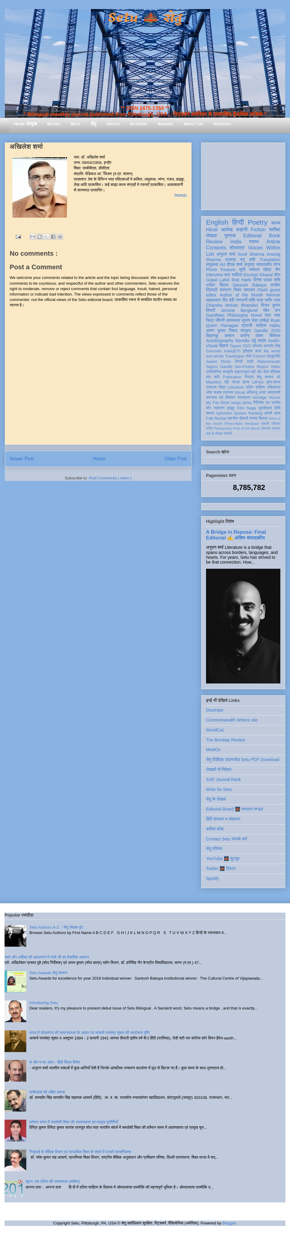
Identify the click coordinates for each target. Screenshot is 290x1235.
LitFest (257, 382)
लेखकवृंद (180, 195)
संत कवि (213, 377)
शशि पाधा (256, 300)
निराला (249, 377)
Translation (269, 259)
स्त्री (250, 362)
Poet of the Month (246, 428)
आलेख (227, 229)
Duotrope (215, 710)
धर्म (221, 397)
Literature (236, 387)
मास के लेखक (214, 433)
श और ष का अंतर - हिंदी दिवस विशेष (54, 1062)
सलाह (217, 392)
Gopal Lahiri (218, 279)
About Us (193, 123)
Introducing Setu (43, 1002)
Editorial (252, 235)
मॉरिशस (275, 372)
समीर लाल (272, 300)
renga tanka (241, 403)
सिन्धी (239, 362)
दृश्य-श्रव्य (273, 382)
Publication (232, 377)
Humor (274, 397)
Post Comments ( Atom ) (110, 478)
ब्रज (277, 413)
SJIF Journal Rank (223, 779)
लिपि (277, 408)
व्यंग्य (276, 264)
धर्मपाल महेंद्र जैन (264, 269)
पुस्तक (230, 235)
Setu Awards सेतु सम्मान (48, 973)
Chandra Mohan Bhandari (232, 305)
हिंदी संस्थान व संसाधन (223, 819)
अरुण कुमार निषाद (221, 330)
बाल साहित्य (233, 274)
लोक (209, 392)
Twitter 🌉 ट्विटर (221, 868)
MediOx (213, 749)
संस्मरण (225, 289)
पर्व (278, 377)
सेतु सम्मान (265, 377)
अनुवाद (249, 264)
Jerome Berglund (239, 310)
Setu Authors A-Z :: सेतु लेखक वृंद (56, 927)
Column (259, 356)
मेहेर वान (271, 310)
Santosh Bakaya (249, 285)
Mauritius (213, 382)
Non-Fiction (244, 367)
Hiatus (113, 123)
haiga (251, 408)
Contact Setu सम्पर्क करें (226, 839)
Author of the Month (241, 295)
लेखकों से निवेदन (218, 769)
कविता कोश (215, 829)
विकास (263, 418)
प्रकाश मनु (235, 259)
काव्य (275, 223)
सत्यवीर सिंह (271, 346)
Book (274, 235)
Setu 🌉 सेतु (145, 18)
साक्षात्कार (213, 300)
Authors (138, 123)
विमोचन (230, 397)
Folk (209, 418)
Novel (256, 315)
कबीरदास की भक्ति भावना (47, 1092)
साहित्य (261, 325)
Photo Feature (220, 269)
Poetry (257, 222)
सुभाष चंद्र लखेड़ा (255, 320)
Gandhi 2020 (267, 330)
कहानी (241, 229)
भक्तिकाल (273, 387)
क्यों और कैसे (260, 372)
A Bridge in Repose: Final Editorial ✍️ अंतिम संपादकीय (236, 534)
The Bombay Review (225, 739)
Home (99, 458)
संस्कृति (228, 372)
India (235, 242)
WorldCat (215, 730)
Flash (262, 289)
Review (214, 242)
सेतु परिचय (214, 848)
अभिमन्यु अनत (256, 392)
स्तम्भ (254, 242)
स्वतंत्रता (243, 397)
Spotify (212, 878)
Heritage (260, 397)
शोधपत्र (237, 248)
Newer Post (22, 458)
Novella (242, 340)
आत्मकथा (233, 320)
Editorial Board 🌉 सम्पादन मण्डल (234, 809)
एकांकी (265, 423)
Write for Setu (219, 789)
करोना (245, 335)
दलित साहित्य (255, 387)
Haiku (274, 325)
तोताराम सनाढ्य (270, 428)
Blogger (229, 1223)
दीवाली (243, 418)
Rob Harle (242, 279)
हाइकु (230, 408)
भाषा (277, 315)
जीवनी (220, 320)
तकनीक (232, 418)
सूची (242, 269)
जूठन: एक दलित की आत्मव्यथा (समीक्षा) (52, 1181)
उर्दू (253, 340)
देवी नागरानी (238, 300)
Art (222, 264)
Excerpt (250, 274)
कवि (252, 259)
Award (211, 362)
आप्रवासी (273, 392)
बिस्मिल (274, 335)
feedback (252, 423)
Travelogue (234, 356)
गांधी (248, 356)
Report (262, 367)
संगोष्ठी (228, 433)
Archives (222, 123)
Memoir (273, 295)
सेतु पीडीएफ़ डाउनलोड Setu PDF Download (242, 759)
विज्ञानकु (212, 335)
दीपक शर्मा (235, 264)
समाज (210, 413)
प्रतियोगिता (213, 372)
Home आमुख (25, 123)
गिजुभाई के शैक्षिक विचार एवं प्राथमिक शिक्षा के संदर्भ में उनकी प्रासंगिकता (80, 1152)
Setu (75, 123)
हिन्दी (238, 222)
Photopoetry (223, 428)
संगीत (209, 428)
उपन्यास (211, 397)
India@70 (232, 351)
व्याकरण (219, 408)
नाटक (236, 382)
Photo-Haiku (233, 423)
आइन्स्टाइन (241, 372)
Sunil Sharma (251, 254)
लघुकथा (212, 264)
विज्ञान (223, 345)
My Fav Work (217, 403)
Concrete (213, 351)
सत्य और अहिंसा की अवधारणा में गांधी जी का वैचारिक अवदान (47, 957)
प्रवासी (247, 325)
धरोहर (210, 285)
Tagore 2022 (240, 346)
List (210, 254)
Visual (239, 392)
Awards (165, 123)
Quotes (240, 413)
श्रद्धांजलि (273, 356)
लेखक (211, 235)
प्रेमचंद (257, 346)
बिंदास (223, 285)
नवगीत (275, 403)
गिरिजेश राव (261, 403)
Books (53, 123)
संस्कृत (245, 330)
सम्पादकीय (264, 264)
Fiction (258, 229)
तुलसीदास (265, 408)
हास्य (246, 382)
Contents (216, 248)
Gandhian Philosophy (227, 315)
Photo (226, 362)
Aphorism (224, 413)
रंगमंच (253, 418)
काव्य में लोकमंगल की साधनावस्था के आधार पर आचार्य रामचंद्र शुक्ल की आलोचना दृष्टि (89, 1032)
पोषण (259, 335)
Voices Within (264, 248)
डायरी (268, 413)
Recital (220, 418)
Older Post (175, 458)
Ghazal (265, 274)
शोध (277, 274)
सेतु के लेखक (216, 799)
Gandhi (226, 367)
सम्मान (229, 335)
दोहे (226, 382)
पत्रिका (275, 423)
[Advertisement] (243, 175)
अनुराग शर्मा (226, 254)
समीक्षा (274, 229)
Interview (214, 274)
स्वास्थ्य (228, 392)
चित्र (210, 320)
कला (258, 351)
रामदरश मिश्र (216, 387)
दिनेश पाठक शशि (266, 279)
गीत (224, 300)
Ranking (255, 413)
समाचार (249, 289)
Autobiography (219, 340)
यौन (208, 408)
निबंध (237, 289)
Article (273, 242)
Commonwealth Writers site (232, 720)
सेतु (93, 123)
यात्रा (262, 340)
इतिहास (248, 351)
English (217, 222)
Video (275, 367)
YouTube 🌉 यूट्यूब (222, 858)
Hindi (212, 229)
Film (240, 408)
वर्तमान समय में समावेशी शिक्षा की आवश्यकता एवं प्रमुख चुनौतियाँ (73, 1122)
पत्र (268, 315)
